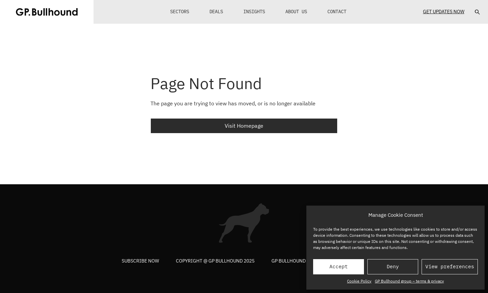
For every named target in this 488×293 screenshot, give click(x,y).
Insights (254, 11)
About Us (296, 11)
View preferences (449, 266)
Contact (336, 11)
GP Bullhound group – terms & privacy (409, 281)
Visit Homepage (244, 125)
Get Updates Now (443, 11)
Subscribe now (140, 261)
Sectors (179, 11)
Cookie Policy (359, 281)
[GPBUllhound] (47, 12)
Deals (216, 11)
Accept (338, 266)
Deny (393, 266)
